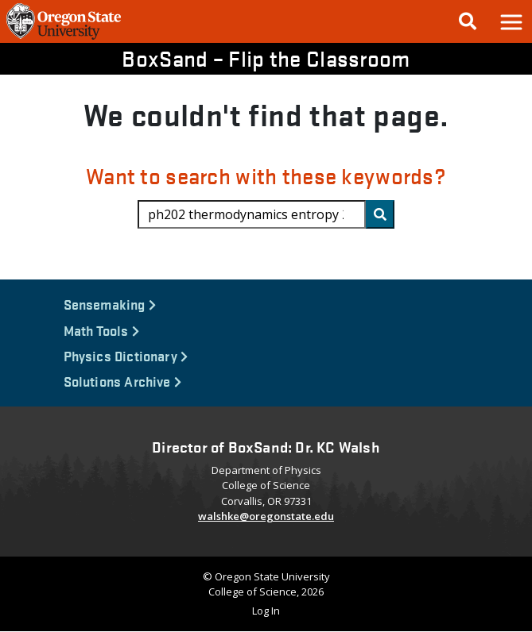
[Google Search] (467, 21)
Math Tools (101, 330)
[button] (510, 21)
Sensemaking (110, 304)
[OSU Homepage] (63, 38)
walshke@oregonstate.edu (266, 516)
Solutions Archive (123, 381)
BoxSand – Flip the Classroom (266, 58)
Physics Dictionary (126, 355)
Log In (266, 610)
